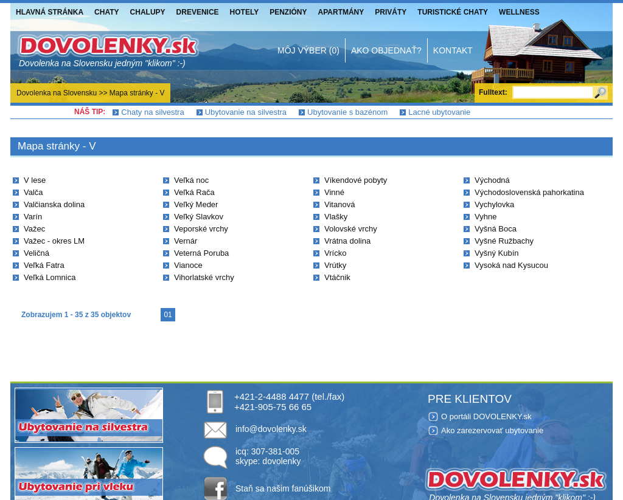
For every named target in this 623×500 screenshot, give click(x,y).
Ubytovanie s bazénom (347, 112)
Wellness (519, 12)
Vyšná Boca (496, 228)
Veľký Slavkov (198, 216)
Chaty (106, 12)
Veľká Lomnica (49, 277)
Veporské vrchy (201, 228)
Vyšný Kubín (497, 253)
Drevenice (197, 12)
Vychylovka (494, 204)
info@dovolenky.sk (271, 429)
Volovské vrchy (350, 228)
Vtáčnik (337, 277)
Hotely (244, 12)
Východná (492, 180)
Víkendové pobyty (355, 180)
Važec (34, 228)
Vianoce (188, 265)
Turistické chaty (452, 12)
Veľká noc (191, 180)
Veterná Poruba (201, 253)
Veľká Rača (194, 192)
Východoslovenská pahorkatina (529, 192)
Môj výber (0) (308, 50)
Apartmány (341, 12)
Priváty (390, 12)
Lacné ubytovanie (439, 112)
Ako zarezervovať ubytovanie (492, 430)
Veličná (36, 253)
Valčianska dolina (54, 204)
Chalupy (147, 12)
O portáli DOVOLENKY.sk (486, 416)
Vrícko (335, 253)
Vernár (185, 240)
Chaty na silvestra (152, 112)
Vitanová (339, 204)
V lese (35, 180)
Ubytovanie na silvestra (246, 112)
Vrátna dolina (347, 240)
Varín (33, 216)
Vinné (334, 192)
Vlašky (335, 216)
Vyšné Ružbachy (504, 240)
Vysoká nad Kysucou (511, 265)
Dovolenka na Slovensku (56, 93)
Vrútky (335, 265)
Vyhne (485, 216)
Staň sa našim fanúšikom (282, 488)
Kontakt (453, 50)
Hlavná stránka (49, 12)
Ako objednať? (386, 50)
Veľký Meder (196, 204)
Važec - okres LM (54, 240)
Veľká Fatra (44, 265)
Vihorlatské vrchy (204, 277)
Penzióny (288, 12)
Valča (33, 192)
